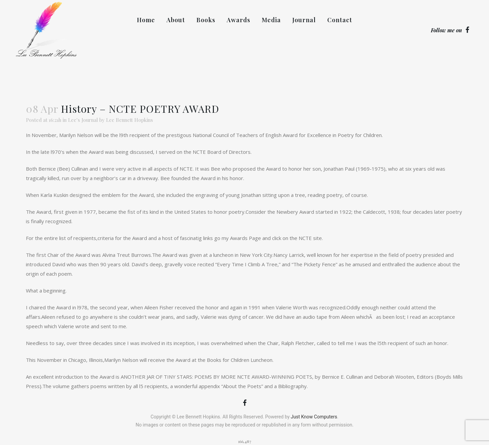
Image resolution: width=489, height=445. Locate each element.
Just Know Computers (314, 416)
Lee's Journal (83, 119)
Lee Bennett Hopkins (129, 119)
